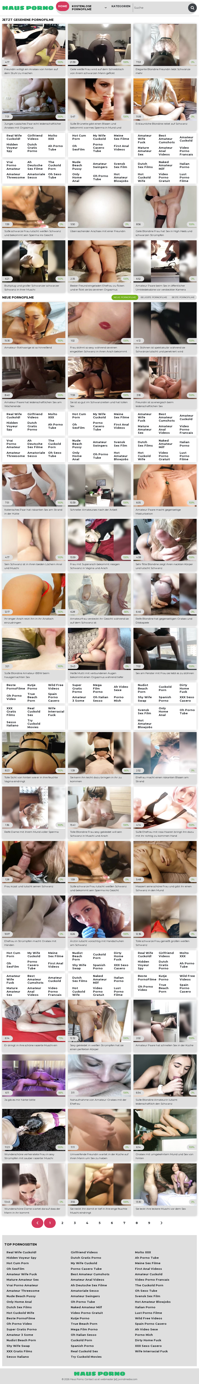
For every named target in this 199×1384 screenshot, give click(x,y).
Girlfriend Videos (84, 1252)
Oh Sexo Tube (146, 1290)
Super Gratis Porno (22, 1329)
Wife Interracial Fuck (151, 1351)
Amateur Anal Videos (87, 1279)
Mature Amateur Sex (23, 1279)
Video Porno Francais (152, 1279)
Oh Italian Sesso (83, 1334)
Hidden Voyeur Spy (21, 1257)
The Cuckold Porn (149, 1285)
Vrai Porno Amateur (22, 1285)
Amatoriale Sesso (85, 1290)
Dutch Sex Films (19, 1307)
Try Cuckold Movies (86, 1356)
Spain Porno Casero (151, 1323)
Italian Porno (145, 1307)
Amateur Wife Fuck (22, 1274)
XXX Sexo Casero (148, 1346)
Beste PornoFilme (21, 1318)
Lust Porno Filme (148, 1313)
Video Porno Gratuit (87, 1313)
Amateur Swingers (85, 1296)
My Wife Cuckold (84, 1263)
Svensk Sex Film (147, 1296)
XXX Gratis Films (19, 1351)
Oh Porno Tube (83, 1301)
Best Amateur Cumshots (90, 1274)
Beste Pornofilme (183, 297)
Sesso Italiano (18, 1356)
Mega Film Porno (84, 1329)
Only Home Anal (19, 1301)
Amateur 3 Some (20, 1334)
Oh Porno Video (19, 1323)
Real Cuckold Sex (84, 1351)
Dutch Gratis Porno (86, 1257)
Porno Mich (144, 1334)
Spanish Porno (82, 1346)
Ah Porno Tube (147, 1257)
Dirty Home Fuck (148, 1340)
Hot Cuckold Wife (20, 1313)
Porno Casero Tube (86, 1268)
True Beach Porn (84, 1323)
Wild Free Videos (148, 1318)
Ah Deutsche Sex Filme (89, 1285)
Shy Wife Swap (18, 1346)
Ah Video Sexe (146, 1329)
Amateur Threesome (23, 1290)
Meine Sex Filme (147, 1263)
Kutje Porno (80, 1318)
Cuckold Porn (81, 1340)
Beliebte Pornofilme (154, 297)
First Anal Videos (148, 1268)
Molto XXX (143, 1252)
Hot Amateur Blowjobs (153, 1301)
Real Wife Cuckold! (21, 1252)
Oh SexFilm (15, 1268)
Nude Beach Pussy (21, 1296)
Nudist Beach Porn (21, 1340)
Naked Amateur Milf (86, 1307)
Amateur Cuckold (148, 1274)
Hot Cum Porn (18, 1263)
